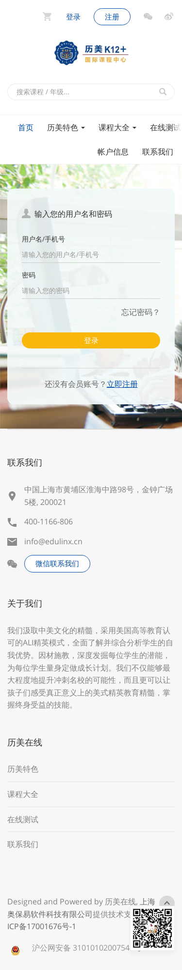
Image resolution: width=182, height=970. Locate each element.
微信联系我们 (57, 563)
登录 (91, 340)
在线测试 (22, 819)
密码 (28, 274)
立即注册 (122, 384)
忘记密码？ (140, 312)
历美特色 (66, 127)
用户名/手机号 (43, 238)
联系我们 (157, 151)
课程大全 (117, 127)
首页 (25, 127)
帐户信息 (113, 151)
